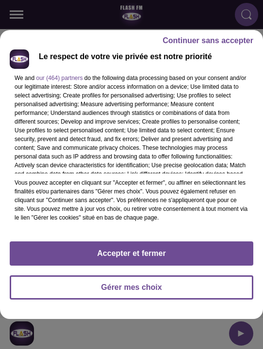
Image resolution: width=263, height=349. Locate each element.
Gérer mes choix (131, 287)
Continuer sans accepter (208, 40)
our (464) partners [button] (59, 78)
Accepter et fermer (131, 253)
